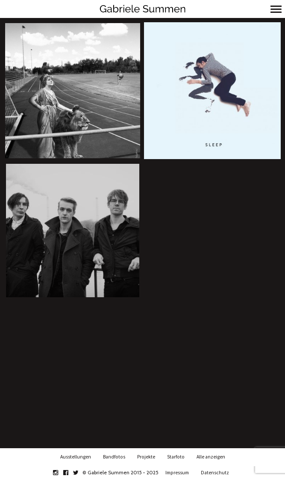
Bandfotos (114, 457)
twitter (80, 472)
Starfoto (176, 457)
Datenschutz (215, 473)
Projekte (146, 457)
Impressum (177, 473)
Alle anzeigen (211, 457)
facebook (70, 472)
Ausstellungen (75, 457)
